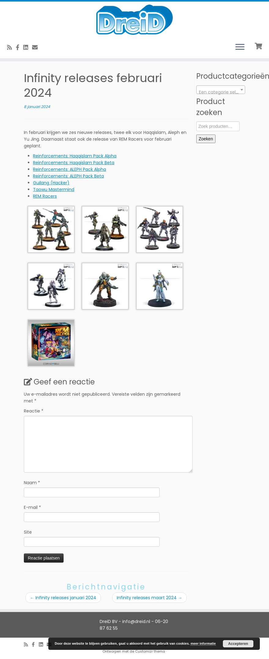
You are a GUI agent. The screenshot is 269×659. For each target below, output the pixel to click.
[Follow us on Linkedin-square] (27, 47)
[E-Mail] (37, 47)
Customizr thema (150, 651)
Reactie (33, 411)
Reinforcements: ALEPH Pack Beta (68, 176)
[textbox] (221, 92)
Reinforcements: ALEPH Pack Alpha (69, 169)
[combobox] (220, 89)
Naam (32, 483)
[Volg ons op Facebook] (19, 47)
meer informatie (203, 643)
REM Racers (45, 196)
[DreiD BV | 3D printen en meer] (134, 20)
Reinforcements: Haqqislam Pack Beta (73, 163)
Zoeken (206, 138)
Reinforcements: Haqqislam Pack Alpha (74, 156)
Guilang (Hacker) (51, 183)
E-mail (32, 507)
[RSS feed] (11, 47)
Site (28, 532)
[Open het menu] (240, 47)
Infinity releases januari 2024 (63, 598)
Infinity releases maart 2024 (149, 598)
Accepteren (238, 644)
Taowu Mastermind (53, 189)
